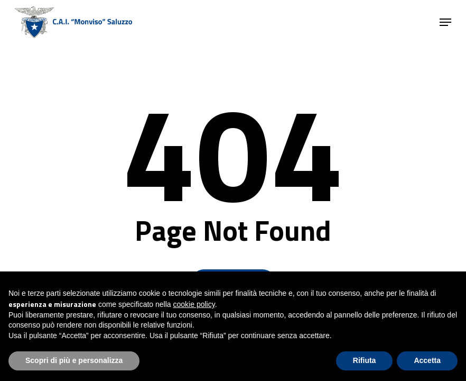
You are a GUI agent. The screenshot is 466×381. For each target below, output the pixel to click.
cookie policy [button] (194, 304)
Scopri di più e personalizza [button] (74, 360)
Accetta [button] (427, 360)
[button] (445, 22)
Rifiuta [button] (364, 360)
